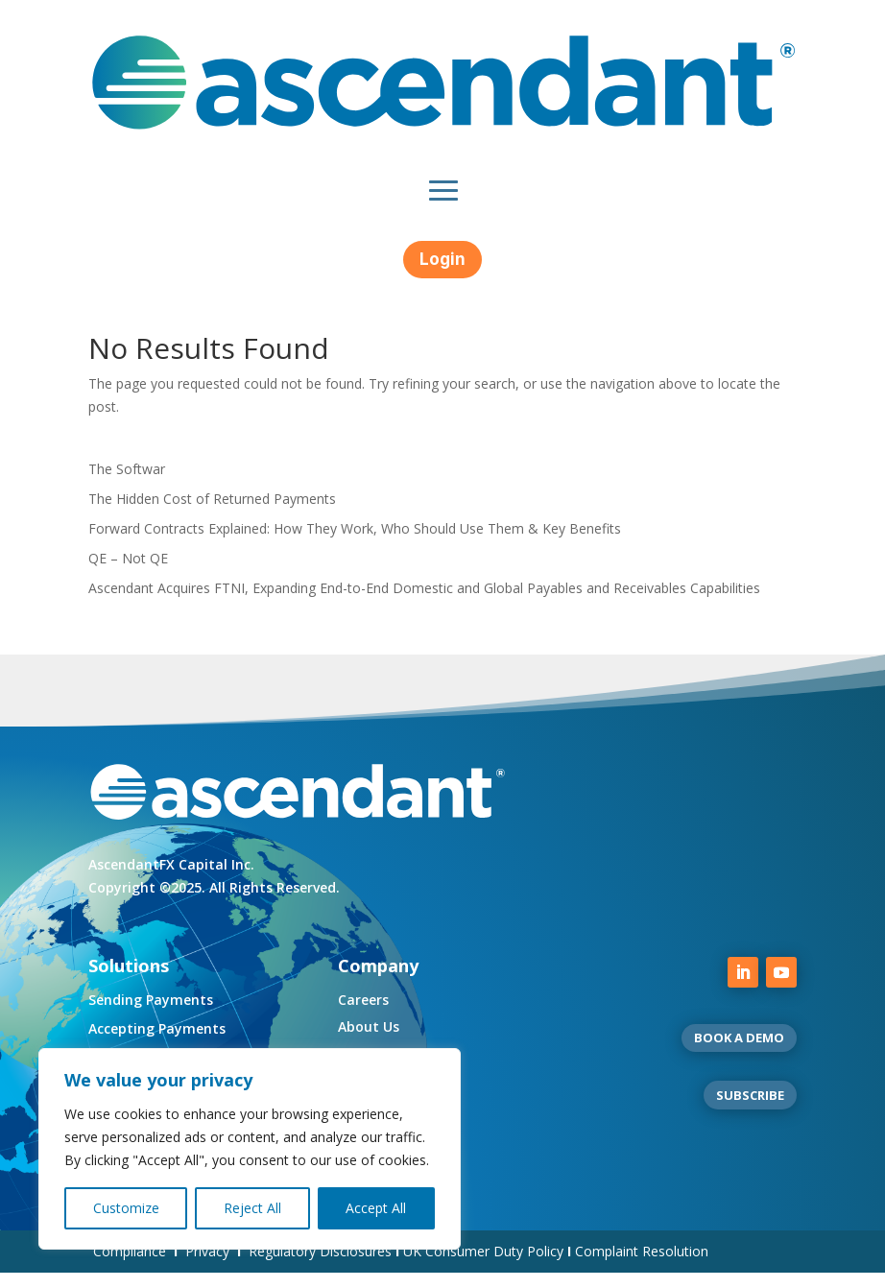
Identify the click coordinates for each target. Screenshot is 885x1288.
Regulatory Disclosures (320, 1266)
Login (442, 259)
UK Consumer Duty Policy (483, 1266)
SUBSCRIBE (750, 1110)
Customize (126, 1208)
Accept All (376, 1208)
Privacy (207, 1266)
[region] (249, 1149)
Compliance (129, 1266)
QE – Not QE (128, 573)
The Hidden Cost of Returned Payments (212, 514)
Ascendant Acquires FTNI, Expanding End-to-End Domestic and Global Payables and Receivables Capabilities (424, 603)
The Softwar (126, 484)
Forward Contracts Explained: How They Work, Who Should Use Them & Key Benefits (354, 544)
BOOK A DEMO (739, 1052)
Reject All (252, 1208)
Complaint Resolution (641, 1266)
